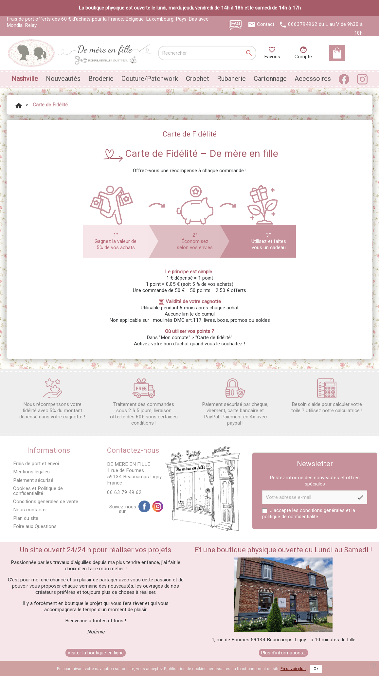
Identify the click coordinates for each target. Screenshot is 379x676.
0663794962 (302, 24)
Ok (316, 669)
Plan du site (25, 518)
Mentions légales (31, 472)
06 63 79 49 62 (124, 492)
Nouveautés (63, 78)
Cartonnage (270, 78)
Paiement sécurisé (33, 480)
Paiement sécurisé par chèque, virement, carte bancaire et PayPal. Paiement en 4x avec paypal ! (235, 402)
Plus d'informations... (283, 653)
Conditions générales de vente (45, 501)
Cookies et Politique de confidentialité (38, 490)
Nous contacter (30, 510)
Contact (265, 24)
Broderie (101, 78)
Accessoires (313, 78)
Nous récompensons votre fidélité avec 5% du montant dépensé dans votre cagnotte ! (52, 399)
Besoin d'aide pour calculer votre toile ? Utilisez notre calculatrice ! (326, 395)
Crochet (197, 78)
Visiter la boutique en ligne (95, 653)
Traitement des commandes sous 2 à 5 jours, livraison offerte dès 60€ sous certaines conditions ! (144, 402)
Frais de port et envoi (36, 463)
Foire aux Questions (35, 526)
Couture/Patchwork (149, 78)
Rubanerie (231, 78)
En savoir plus (293, 669)
